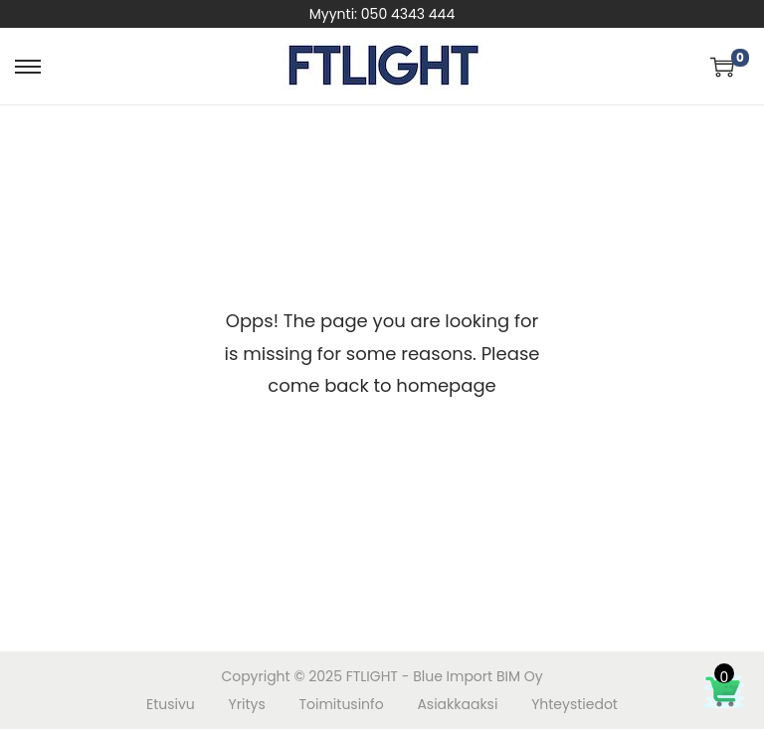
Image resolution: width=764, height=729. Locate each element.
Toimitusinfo (340, 704)
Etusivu (170, 704)
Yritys (247, 704)
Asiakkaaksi (457, 704)
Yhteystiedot (574, 704)
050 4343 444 (408, 14)
